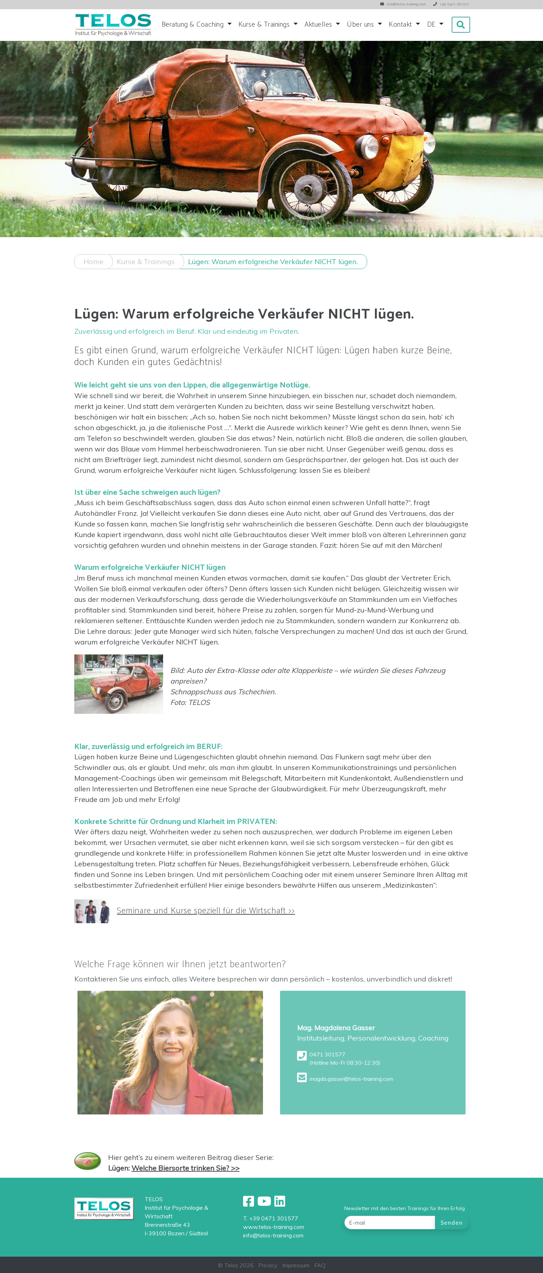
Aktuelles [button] (319, 25)
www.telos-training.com (273, 1226)
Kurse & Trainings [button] (265, 25)
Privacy (268, 1265)
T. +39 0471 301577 (270, 1218)
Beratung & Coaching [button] (194, 25)
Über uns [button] (361, 25)
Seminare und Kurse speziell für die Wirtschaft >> (206, 917)
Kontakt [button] (401, 25)
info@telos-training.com (273, 1235)
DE (432, 25)
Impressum (296, 1265)
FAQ (320, 1265)
